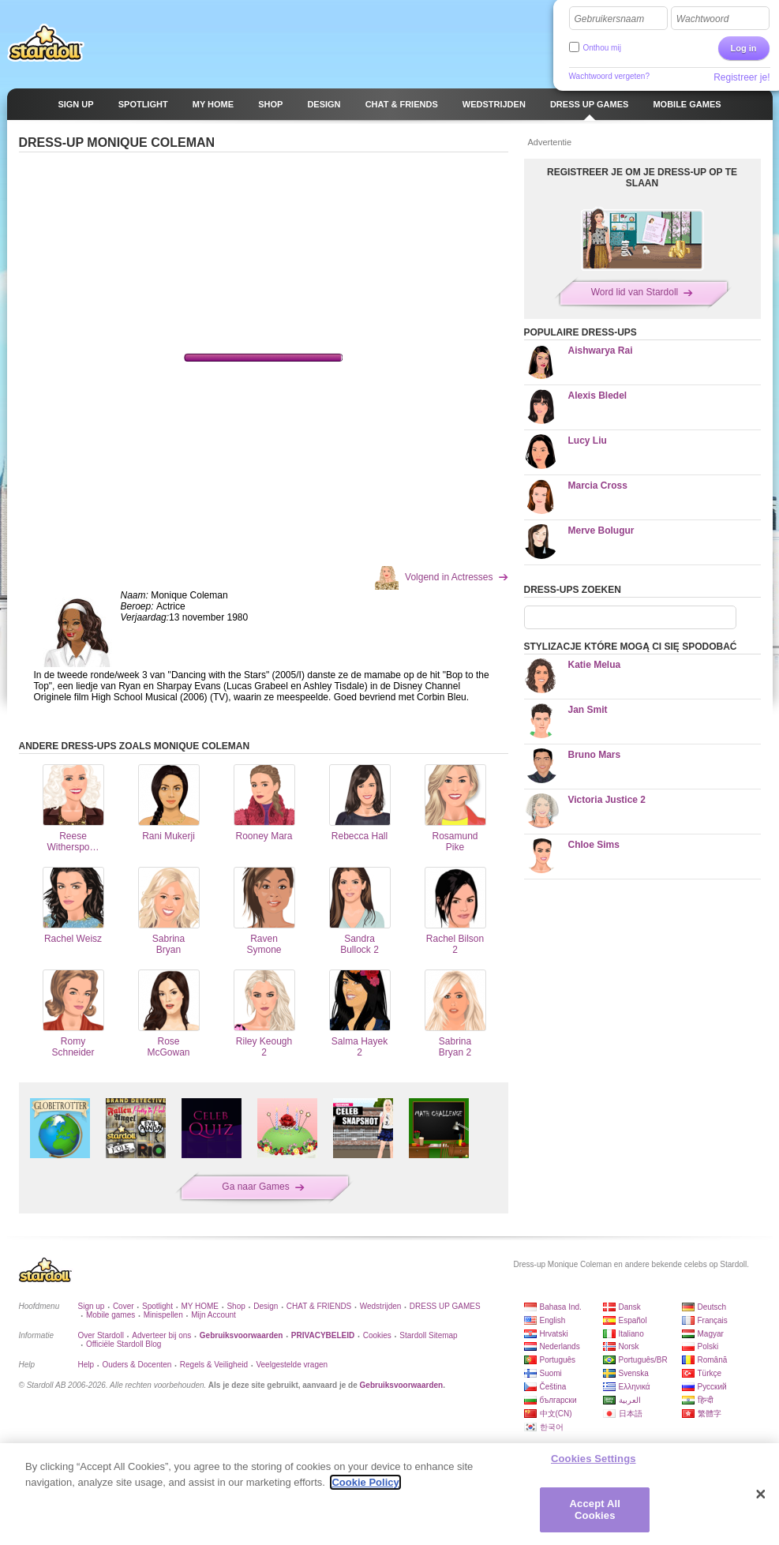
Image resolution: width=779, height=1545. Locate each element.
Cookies (377, 1335)
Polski (708, 1346)
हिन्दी (705, 1400)
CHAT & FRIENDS (319, 1306)
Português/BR (643, 1360)
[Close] (761, 1494)
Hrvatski (554, 1333)
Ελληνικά (634, 1386)
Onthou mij (602, 47)
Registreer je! (741, 77)
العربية (630, 1400)
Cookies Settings (593, 1458)
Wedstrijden (381, 1306)
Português (558, 1360)
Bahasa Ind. (561, 1307)
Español (633, 1320)
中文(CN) (556, 1413)
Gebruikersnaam (610, 18)
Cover (123, 1306)
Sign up (91, 1306)
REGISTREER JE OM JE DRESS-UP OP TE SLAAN (642, 178)
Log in (744, 48)
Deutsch (712, 1307)
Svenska (634, 1373)
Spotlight (157, 1306)
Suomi (551, 1373)
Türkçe (710, 1373)
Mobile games (110, 1315)
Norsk (629, 1346)
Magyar (711, 1333)
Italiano (631, 1333)
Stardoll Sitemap (428, 1335)
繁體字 (709, 1413)
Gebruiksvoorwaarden (402, 1385)
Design (265, 1306)
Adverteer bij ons (161, 1335)
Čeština (553, 1386)
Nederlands (560, 1346)
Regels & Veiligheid (214, 1364)
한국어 (552, 1427)
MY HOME (200, 1306)
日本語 (630, 1413)
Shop (236, 1306)
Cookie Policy (365, 1482)
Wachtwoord (702, 18)
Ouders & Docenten (137, 1364)
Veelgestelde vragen (292, 1364)
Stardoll (45, 43)
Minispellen (163, 1315)
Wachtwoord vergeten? (609, 76)
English (553, 1320)
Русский (712, 1386)
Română (713, 1360)
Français (713, 1320)
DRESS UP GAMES (445, 1306)
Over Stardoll (101, 1335)
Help (86, 1364)
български (558, 1400)
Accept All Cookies (595, 1510)
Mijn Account (213, 1315)
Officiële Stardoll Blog (123, 1344)
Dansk (630, 1307)
